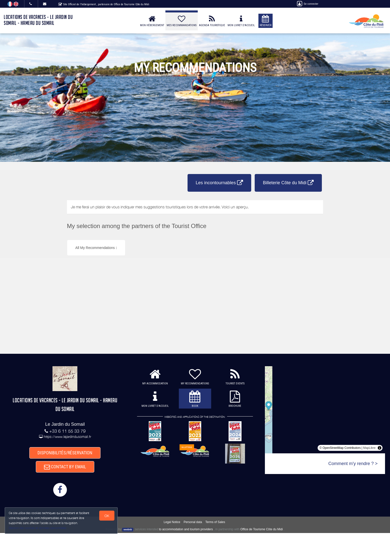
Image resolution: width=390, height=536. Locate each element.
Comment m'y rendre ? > (353, 463)
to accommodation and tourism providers (186, 532)
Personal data (193, 525)
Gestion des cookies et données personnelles (38, 528)
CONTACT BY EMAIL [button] (65, 468)
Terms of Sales (215, 525)
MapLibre (369, 448)
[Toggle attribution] (380, 448)
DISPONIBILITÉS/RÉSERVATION (65, 453)
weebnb (128, 532)
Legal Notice (172, 525)
